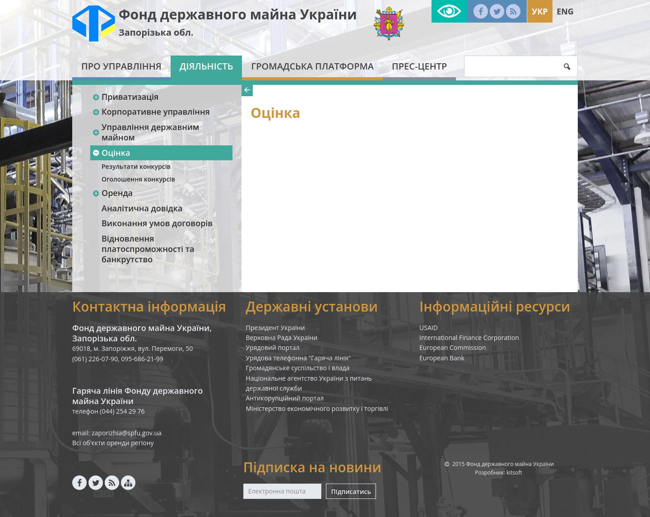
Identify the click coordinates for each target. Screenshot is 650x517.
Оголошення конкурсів (138, 179)
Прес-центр (419, 66)
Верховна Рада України (282, 337)
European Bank (441, 358)
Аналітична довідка (142, 208)
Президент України (275, 327)
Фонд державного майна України (238, 14)
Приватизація (125, 96)
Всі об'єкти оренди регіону (113, 442)
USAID (428, 327)
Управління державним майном (145, 132)
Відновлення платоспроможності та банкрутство (148, 249)
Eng (565, 11)
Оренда (112, 192)
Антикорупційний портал (285, 398)
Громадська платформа (312, 66)
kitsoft (514, 472)
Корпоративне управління (151, 111)
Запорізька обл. (156, 32)
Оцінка (111, 152)
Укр (540, 11)
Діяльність (206, 66)
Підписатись (351, 491)
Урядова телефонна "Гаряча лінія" (298, 358)
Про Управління (121, 66)
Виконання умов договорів (157, 223)
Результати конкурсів (136, 166)
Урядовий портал (273, 347)
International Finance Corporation (469, 337)
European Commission (452, 347)
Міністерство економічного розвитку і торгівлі (317, 408)
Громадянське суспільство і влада (298, 367)
